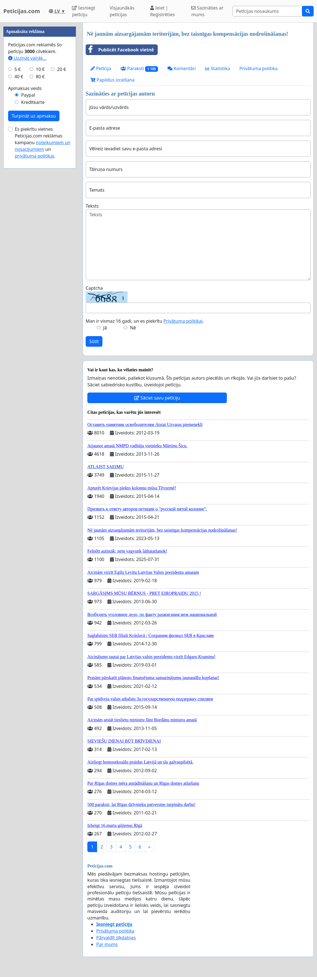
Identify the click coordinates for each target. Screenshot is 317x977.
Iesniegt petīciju (83, 11)
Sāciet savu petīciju (157, 398)
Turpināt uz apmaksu (34, 283)
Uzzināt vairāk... (27, 226)
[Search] (267, 11)
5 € (18, 237)
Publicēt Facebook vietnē (120, 50)
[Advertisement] (39, 106)
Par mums (107, 944)
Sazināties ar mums (207, 11)
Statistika (217, 68)
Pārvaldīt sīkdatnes (116, 938)
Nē (133, 328)
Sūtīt (94, 341)
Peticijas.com (21, 11)
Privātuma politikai (183, 321)
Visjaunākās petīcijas (122, 11)
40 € (19, 244)
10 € (40, 237)
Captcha (94, 288)
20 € (61, 237)
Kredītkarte (33, 270)
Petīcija (100, 68)
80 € (40, 244)
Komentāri (181, 68)
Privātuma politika (258, 68)
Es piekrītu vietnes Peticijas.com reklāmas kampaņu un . (42, 310)
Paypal (28, 263)
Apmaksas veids (25, 256)
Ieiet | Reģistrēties (162, 11)
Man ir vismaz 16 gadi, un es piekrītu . (145, 321)
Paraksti (139, 68)
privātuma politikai (34, 323)
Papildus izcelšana (112, 80)
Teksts (92, 206)
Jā (105, 328)
